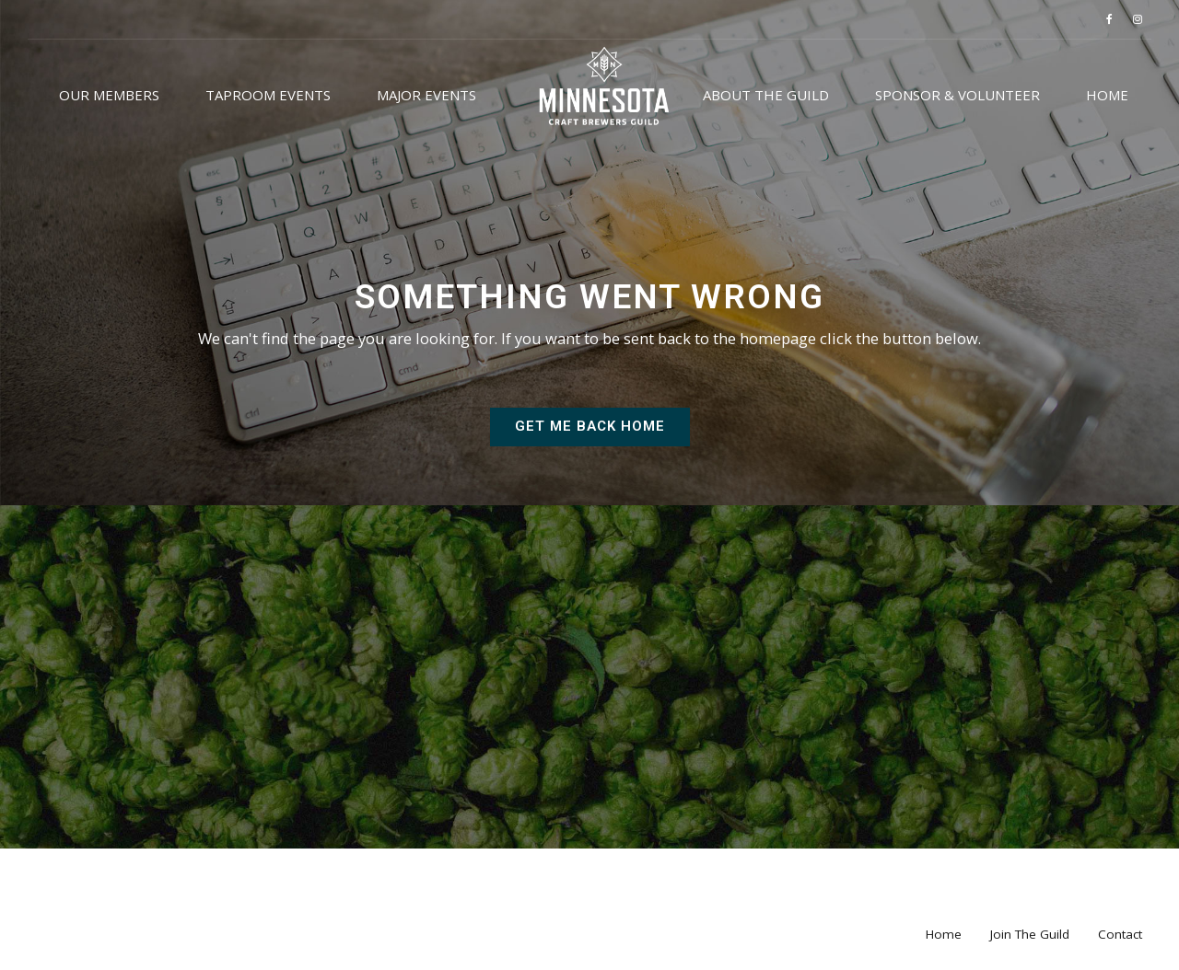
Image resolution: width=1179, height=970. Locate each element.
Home (1107, 95)
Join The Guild (1029, 934)
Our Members (109, 95)
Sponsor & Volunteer (957, 95)
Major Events (426, 95)
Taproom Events (268, 95)
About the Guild (766, 95)
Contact (1120, 934)
